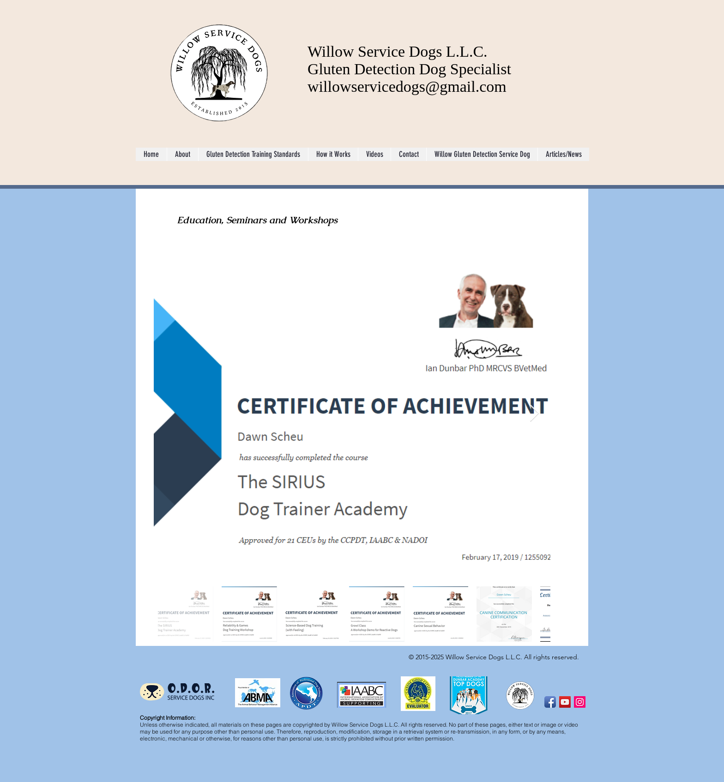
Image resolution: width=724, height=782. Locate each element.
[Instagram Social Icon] (579, 702)
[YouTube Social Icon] (565, 702)
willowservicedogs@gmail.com (407, 86)
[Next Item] (534, 414)
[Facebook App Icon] (550, 702)
